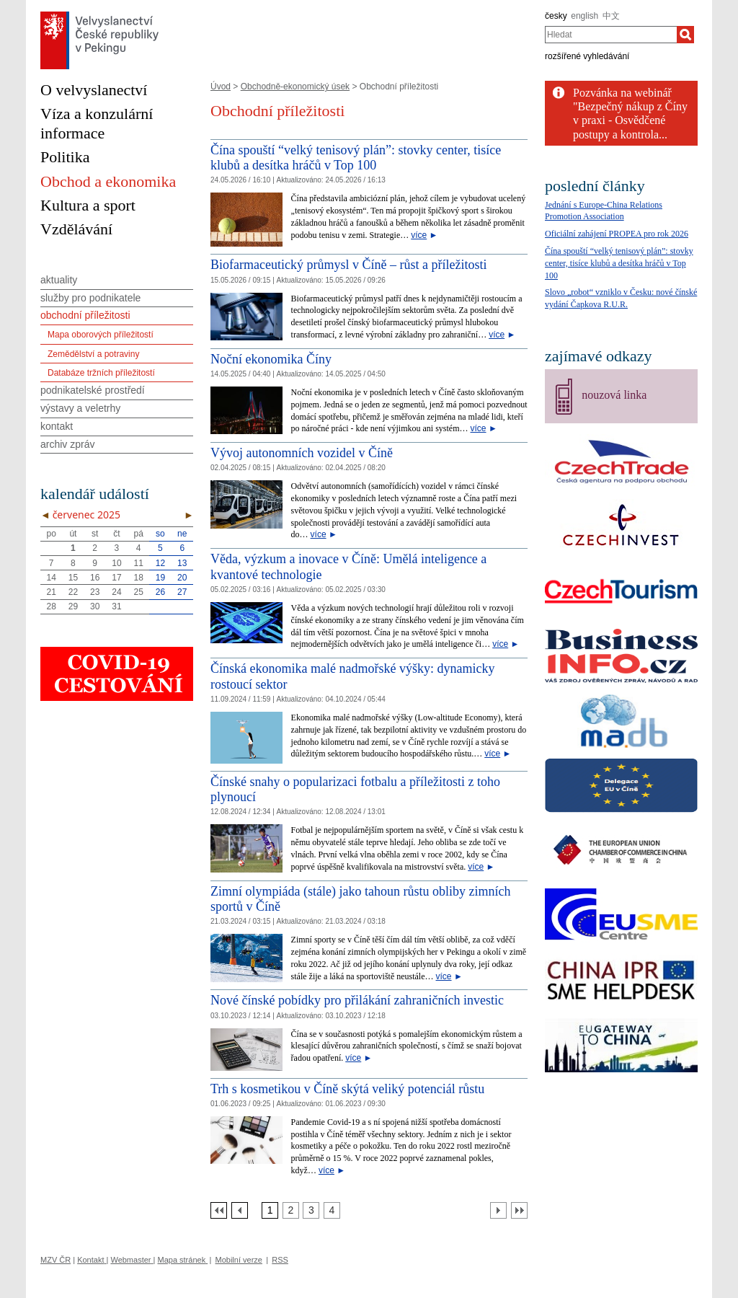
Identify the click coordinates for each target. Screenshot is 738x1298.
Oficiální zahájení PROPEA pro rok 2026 (616, 234)
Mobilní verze (238, 1259)
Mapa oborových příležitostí (101, 335)
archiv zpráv (67, 444)
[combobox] (611, 34)
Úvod (220, 86)
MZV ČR (55, 1259)
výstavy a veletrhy (80, 408)
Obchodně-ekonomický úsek (295, 86)
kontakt (56, 426)
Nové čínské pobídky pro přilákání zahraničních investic (357, 1000)
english (584, 16)
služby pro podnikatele (90, 298)
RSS (280, 1259)
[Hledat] (685, 34)
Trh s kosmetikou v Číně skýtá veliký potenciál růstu (347, 1089)
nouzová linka (614, 395)
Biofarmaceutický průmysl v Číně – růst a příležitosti (348, 264)
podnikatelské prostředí (92, 390)
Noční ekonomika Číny (271, 359)
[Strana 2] (291, 1210)
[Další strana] (498, 1210)
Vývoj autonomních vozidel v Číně (301, 453)
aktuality (58, 280)
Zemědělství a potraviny (93, 354)
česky (556, 16)
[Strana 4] (332, 1210)
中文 (611, 16)
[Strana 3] (311, 1210)
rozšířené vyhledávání (587, 56)
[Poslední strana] (519, 1210)
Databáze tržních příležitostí (101, 373)
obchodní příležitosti (85, 315)
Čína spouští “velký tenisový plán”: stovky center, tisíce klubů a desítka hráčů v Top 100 (355, 158)
